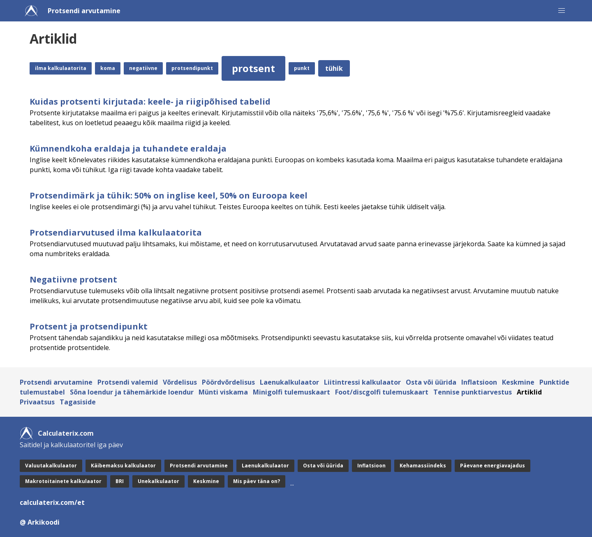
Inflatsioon (479, 382)
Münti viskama (223, 392)
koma (107, 68)
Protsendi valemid (127, 382)
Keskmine (518, 382)
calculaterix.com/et (52, 502)
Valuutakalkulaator (51, 465)
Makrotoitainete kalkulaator (63, 481)
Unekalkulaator (158, 481)
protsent (253, 68)
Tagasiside (78, 401)
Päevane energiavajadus (492, 465)
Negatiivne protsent (73, 279)
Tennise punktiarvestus (472, 392)
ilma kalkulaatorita (60, 68)
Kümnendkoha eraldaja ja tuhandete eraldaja (128, 148)
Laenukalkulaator (289, 382)
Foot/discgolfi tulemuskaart (381, 392)
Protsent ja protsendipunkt (89, 326)
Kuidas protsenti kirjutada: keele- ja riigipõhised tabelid (150, 101)
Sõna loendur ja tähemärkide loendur (132, 392)
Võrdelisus (180, 382)
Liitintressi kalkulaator (362, 382)
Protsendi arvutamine (84, 10)
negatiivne (143, 68)
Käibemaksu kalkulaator (123, 465)
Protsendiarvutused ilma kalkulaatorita (116, 232)
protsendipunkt (192, 68)
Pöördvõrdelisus (228, 382)
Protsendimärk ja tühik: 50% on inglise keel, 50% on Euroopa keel (169, 195)
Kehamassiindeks (423, 465)
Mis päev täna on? (256, 481)
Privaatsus (37, 401)
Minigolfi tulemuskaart (291, 392)
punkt (302, 68)
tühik (334, 68)
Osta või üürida (431, 382)
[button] (561, 10)
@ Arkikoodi (40, 522)
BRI (120, 481)
